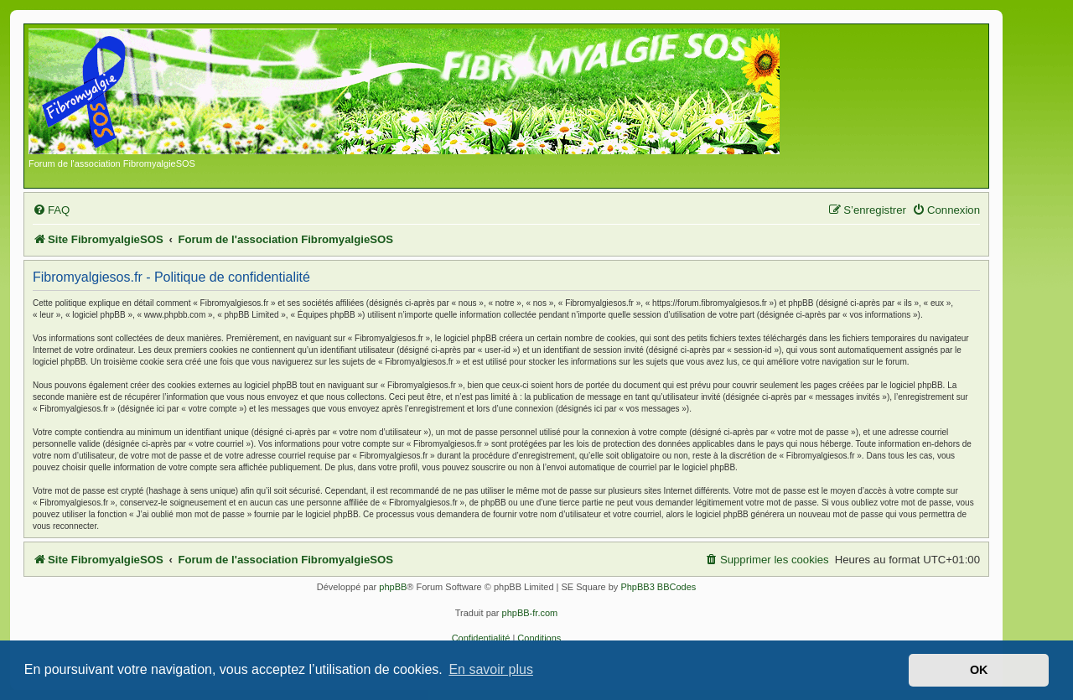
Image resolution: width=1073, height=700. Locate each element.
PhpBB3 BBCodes (658, 587)
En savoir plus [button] (490, 669)
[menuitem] (51, 210)
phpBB (393, 587)
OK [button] (979, 670)
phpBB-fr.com (530, 613)
